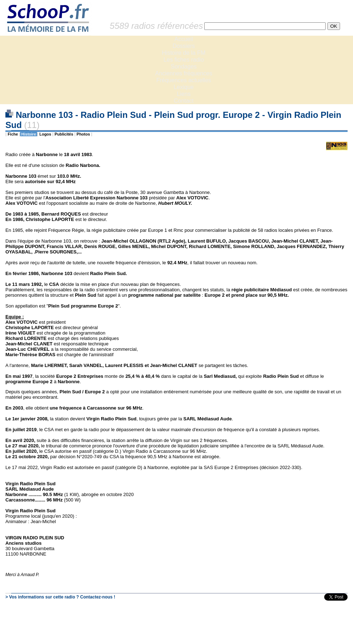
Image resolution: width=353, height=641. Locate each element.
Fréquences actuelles (183, 80)
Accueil (183, 39)
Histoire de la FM (184, 53)
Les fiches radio (184, 60)
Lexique (184, 87)
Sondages (184, 66)
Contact (183, 101)
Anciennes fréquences (183, 73)
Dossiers (184, 46)
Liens (184, 94)
